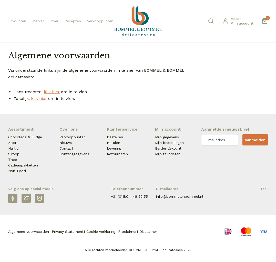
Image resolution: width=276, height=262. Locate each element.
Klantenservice (122, 129)
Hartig (13, 148)
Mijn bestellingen (169, 143)
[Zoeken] (211, 21)
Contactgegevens (74, 154)
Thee (12, 160)
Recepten (73, 21)
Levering (114, 148)
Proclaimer (127, 231)
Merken (38, 21)
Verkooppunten (100, 21)
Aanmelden (255, 140)
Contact (66, 148)
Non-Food (17, 171)
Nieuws (65, 143)
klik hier (52, 91)
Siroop (13, 154)
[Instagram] (39, 198)
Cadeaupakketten (23, 165)
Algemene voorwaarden (28, 231)
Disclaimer (148, 231)
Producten (17, 21)
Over (54, 21)
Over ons (68, 129)
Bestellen (115, 137)
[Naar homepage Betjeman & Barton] (138, 21)
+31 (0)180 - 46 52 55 (129, 196)
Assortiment (21, 129)
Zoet (12, 143)
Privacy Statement (68, 231)
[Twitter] (26, 198)
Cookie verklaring (100, 231)
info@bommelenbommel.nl (179, 196)
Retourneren (117, 154)
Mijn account (168, 129)
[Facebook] (12, 198)
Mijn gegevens (167, 137)
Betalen (113, 143)
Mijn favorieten (167, 154)
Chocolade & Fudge (25, 137)
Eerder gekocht (168, 148)
